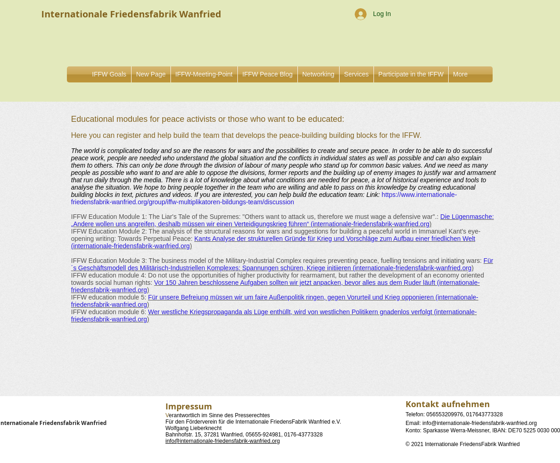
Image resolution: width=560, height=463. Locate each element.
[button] (318, 74)
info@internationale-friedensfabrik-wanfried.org (222, 441)
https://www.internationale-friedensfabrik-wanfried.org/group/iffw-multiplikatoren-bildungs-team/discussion (264, 198)
